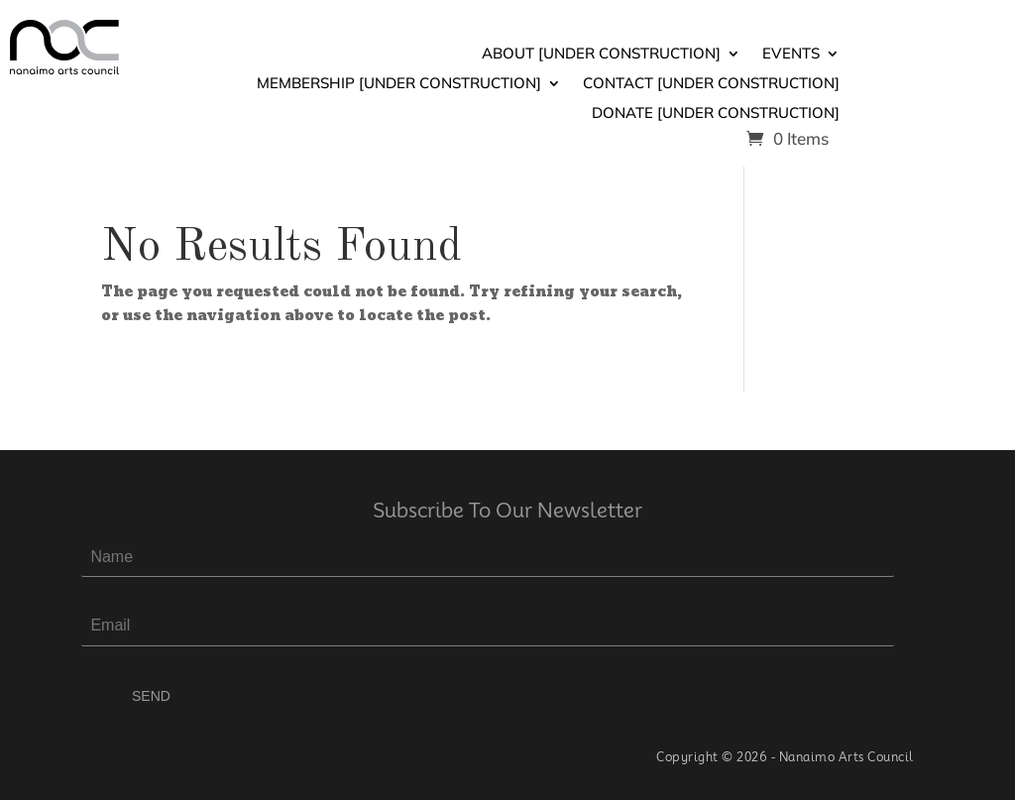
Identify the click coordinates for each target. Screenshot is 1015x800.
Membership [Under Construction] (399, 84)
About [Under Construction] (601, 54)
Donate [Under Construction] (716, 114)
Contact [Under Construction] (711, 84)
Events (791, 54)
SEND (151, 696)
